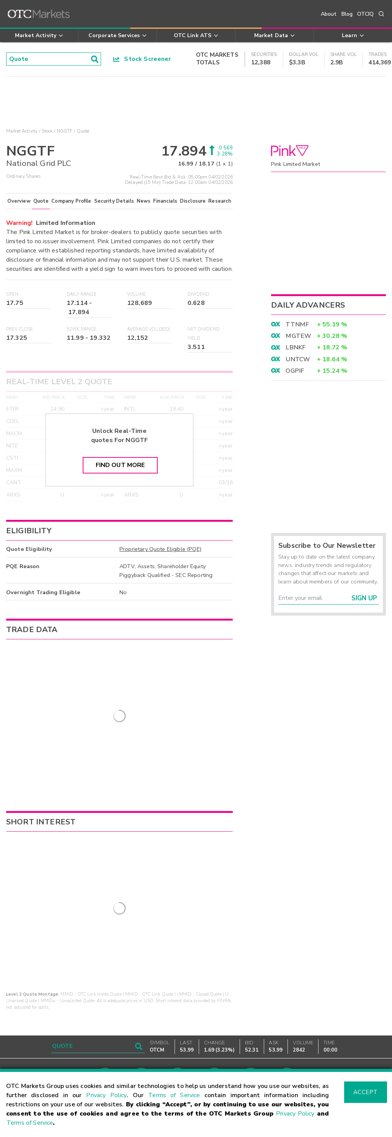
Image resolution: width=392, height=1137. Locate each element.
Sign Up (364, 598)
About (329, 14)
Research (219, 201)
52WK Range (82, 329)
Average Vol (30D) (148, 329)
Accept (365, 1092)
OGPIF (295, 371)
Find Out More (120, 465)
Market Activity (22, 131)
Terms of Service (174, 1095)
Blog (347, 14)
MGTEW (298, 336)
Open (12, 294)
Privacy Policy (106, 1095)
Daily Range (81, 294)
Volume (136, 294)
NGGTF (65, 131)
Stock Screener (142, 59)
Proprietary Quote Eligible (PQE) (160, 549)
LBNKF (295, 347)
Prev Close (19, 329)
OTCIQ (365, 14)
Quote (41, 201)
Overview (18, 201)
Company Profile (71, 201)
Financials (165, 201)
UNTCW (298, 359)
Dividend (198, 294)
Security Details (114, 201)
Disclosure (193, 201)
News (144, 201)
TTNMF (297, 324)
